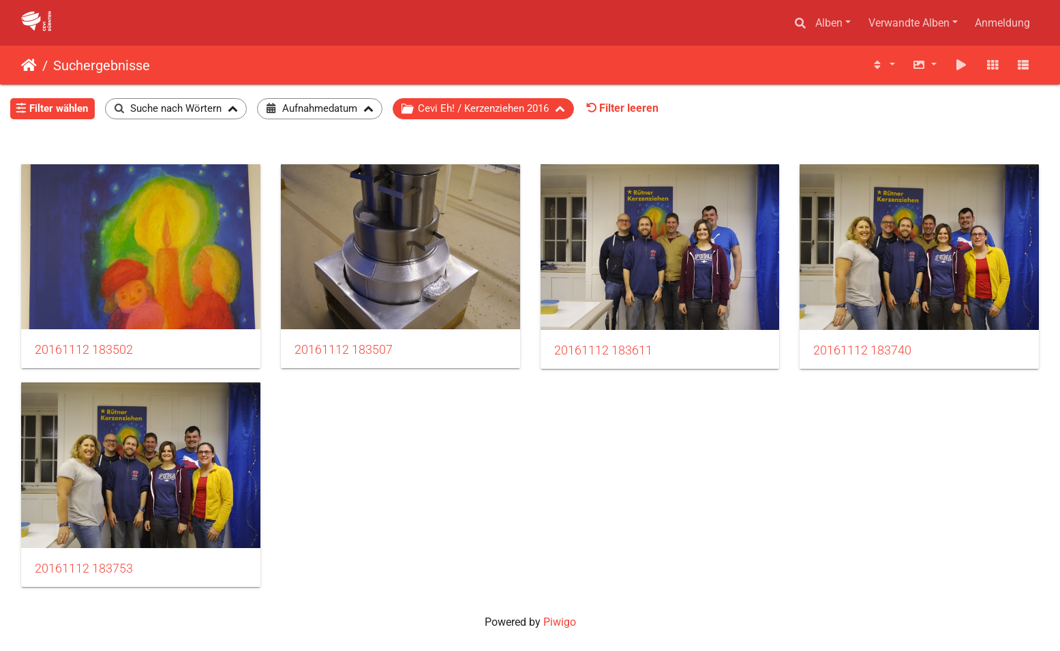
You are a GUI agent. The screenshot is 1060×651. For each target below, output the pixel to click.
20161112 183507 (343, 350)
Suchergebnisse (101, 65)
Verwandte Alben (909, 22)
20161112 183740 (862, 350)
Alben (829, 22)
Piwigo (559, 622)
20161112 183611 (603, 350)
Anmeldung (1002, 22)
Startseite (29, 65)
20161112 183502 (84, 350)
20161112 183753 (84, 568)
